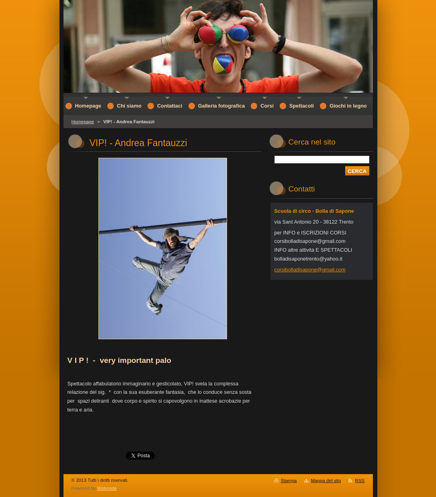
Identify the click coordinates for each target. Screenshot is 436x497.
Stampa (289, 480)
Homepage (83, 121)
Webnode (107, 488)
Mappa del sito (326, 480)
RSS (360, 480)
